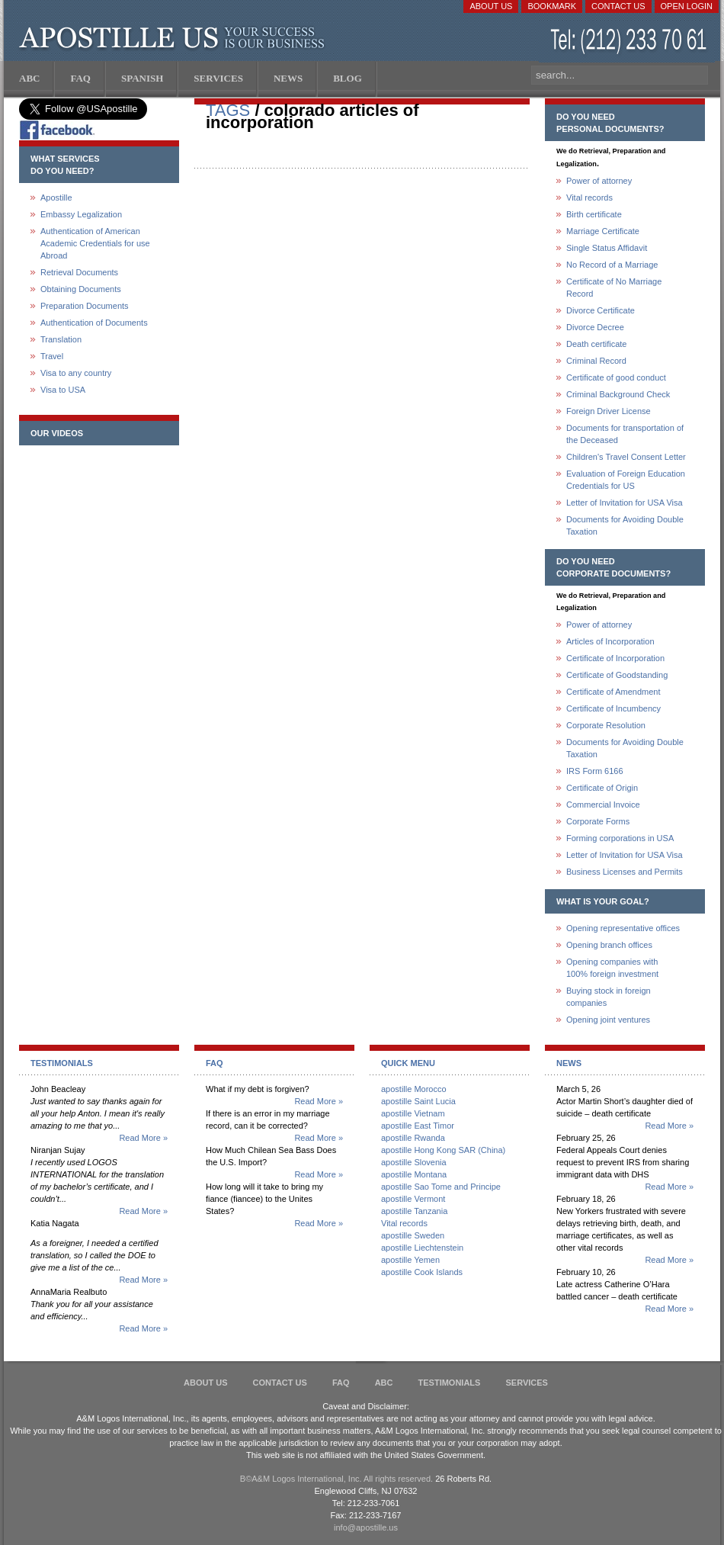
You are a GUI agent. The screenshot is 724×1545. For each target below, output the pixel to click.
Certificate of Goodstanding (617, 674)
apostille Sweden (412, 1235)
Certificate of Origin (602, 787)
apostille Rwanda (413, 1137)
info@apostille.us (366, 1527)
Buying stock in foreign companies (608, 996)
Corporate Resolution (606, 725)
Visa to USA (62, 389)
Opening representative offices (623, 928)
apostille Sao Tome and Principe (441, 1186)
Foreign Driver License (608, 411)
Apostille (56, 197)
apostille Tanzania (414, 1211)
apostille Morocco (414, 1089)
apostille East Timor (417, 1125)
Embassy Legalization (81, 214)
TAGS (228, 110)
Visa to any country (75, 372)
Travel (51, 356)
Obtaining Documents (80, 289)
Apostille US (175, 38)
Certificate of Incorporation (615, 658)
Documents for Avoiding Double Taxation (625, 525)
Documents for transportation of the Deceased (625, 434)
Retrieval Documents (79, 272)
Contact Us (618, 6)
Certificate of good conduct (616, 377)
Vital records (589, 197)
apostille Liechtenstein (422, 1247)
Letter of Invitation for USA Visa (624, 502)
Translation (61, 339)
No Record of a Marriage (612, 264)
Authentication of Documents (94, 322)
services (526, 1382)
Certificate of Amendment (613, 691)
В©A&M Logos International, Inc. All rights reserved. (336, 1478)
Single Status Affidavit (606, 247)
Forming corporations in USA (620, 838)
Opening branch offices (609, 944)
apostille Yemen (410, 1259)
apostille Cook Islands (422, 1272)
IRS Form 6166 (594, 771)
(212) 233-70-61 (630, 42)
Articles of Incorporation (610, 641)
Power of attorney (599, 180)
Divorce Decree (595, 327)
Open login (687, 6)
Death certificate (596, 344)
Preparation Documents (84, 305)
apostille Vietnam (413, 1113)
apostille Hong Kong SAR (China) (443, 1150)
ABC (384, 1382)
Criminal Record (596, 360)
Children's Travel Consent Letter (626, 456)
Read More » (143, 1137)
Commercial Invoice (603, 804)
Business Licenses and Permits (624, 871)
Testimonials (449, 1382)
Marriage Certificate (602, 231)
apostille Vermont (413, 1198)
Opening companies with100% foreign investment (612, 967)
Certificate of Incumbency (613, 708)
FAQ (341, 1382)
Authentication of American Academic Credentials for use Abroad (95, 243)
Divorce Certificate (600, 310)
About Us (490, 6)
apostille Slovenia (414, 1162)
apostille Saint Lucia (418, 1101)
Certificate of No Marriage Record (614, 287)
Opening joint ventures (608, 1019)
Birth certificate (594, 214)
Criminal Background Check (618, 394)
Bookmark (551, 6)
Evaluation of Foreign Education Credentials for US (625, 479)
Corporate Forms (597, 821)
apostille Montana (414, 1174)
